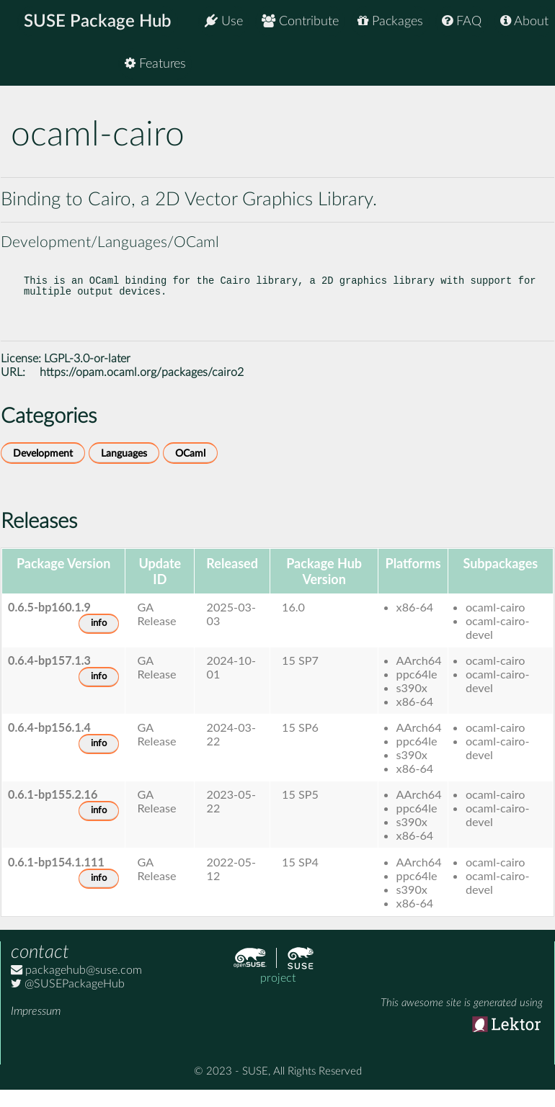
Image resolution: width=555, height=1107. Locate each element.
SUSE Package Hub (98, 21)
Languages (124, 467)
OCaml (190, 467)
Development (43, 467)
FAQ (461, 21)
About (524, 21)
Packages (390, 21)
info (99, 637)
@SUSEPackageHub (68, 998)
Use (224, 21)
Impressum (36, 1025)
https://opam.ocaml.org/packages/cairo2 (142, 387)
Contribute (300, 21)
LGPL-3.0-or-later (87, 373)
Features (518, 64)
